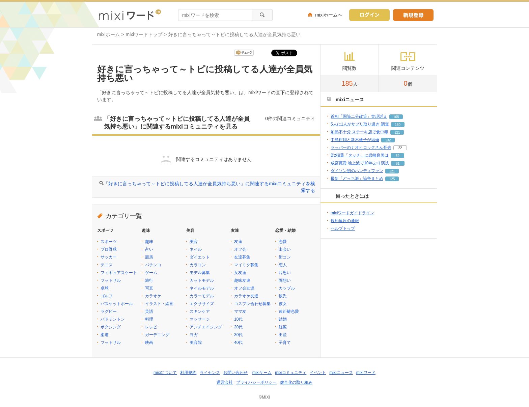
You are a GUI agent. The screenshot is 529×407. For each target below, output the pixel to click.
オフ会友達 (244, 288)
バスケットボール (117, 303)
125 (392, 179)
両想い (285, 280)
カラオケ (153, 296)
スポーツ (109, 241)
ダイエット (200, 257)
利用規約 (188, 372)
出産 (283, 334)
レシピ (151, 327)
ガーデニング (157, 334)
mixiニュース (341, 372)
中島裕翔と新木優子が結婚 (355, 139)
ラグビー (109, 311)
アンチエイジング (206, 327)
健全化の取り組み (296, 382)
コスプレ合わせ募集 (252, 303)
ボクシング (111, 327)
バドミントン (113, 319)
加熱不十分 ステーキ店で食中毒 (359, 132)
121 (397, 132)
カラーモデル (202, 296)
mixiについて (165, 372)
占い (149, 249)
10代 (238, 319)
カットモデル (202, 280)
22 (400, 148)
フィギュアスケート (119, 272)
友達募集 (242, 257)
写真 (149, 288)
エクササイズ (202, 303)
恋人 (283, 265)
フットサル (111, 280)
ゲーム (151, 272)
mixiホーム (108, 34)
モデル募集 (200, 272)
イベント (318, 372)
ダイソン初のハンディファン (357, 170)
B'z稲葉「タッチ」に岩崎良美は (360, 155)
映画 (149, 342)
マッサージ (200, 319)
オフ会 (240, 249)
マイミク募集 (246, 265)
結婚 (283, 319)
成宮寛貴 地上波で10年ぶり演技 (360, 163)
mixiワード (365, 372)
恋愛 (283, 241)
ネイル (196, 249)
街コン (285, 257)
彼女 (283, 303)
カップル (287, 288)
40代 (238, 342)
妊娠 (283, 327)
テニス (107, 265)
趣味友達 (242, 280)
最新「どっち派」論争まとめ (357, 178)
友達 (238, 241)
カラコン (198, 265)
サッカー (109, 257)
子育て (285, 342)
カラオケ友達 (246, 296)
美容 (194, 241)
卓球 (105, 288)
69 (397, 156)
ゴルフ (107, 296)
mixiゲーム (262, 372)
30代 (238, 334)
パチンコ (153, 265)
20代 (238, 327)
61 (397, 163)
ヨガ (194, 334)
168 (396, 117)
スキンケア (200, 311)
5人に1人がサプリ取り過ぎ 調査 (360, 124)
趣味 (149, 241)
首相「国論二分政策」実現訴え (359, 116)
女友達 (240, 272)
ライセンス (210, 372)
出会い (285, 249)
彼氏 (283, 296)
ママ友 (240, 311)
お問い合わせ (235, 372)
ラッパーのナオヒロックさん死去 (361, 147)
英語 (149, 311)
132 (388, 140)
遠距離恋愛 (289, 311)
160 (397, 125)
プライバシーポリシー (256, 382)
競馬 (149, 257)
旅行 (149, 280)
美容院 (196, 342)
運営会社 (225, 382)
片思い (285, 272)
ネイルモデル (202, 288)
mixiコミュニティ (290, 372)
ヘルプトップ (343, 228)
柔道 (105, 334)
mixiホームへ (328, 15)
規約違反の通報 (345, 220)
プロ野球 (109, 249)
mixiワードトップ (144, 34)
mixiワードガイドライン (352, 213)
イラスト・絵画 (159, 303)
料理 (149, 319)
